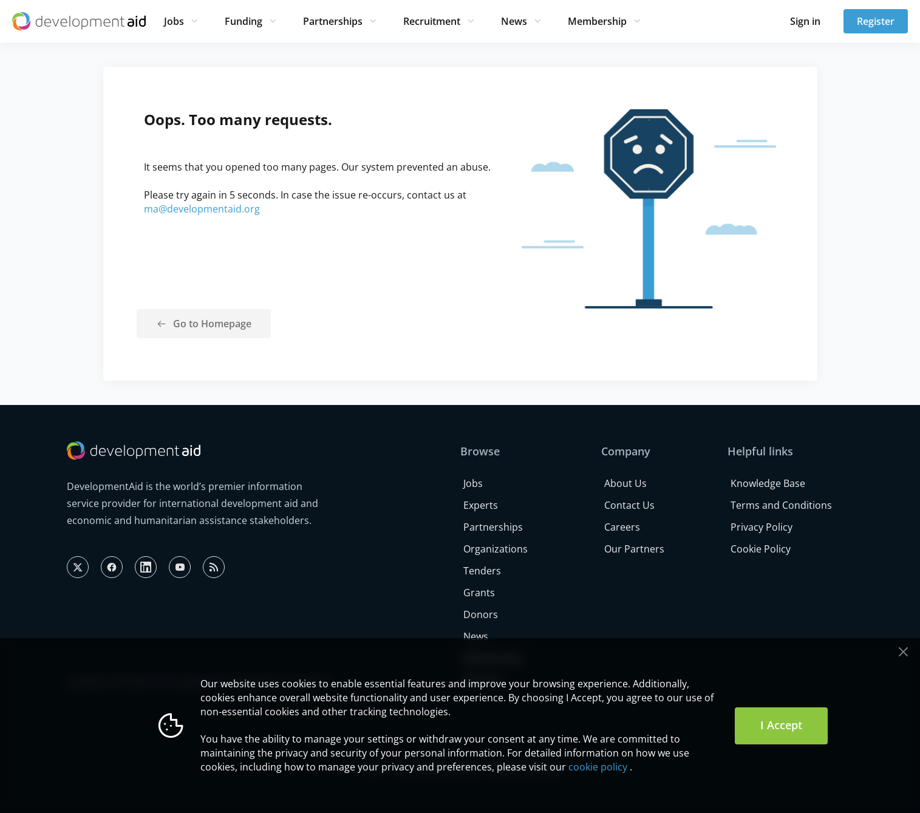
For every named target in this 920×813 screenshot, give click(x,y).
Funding (243, 21)
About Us (625, 483)
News (514, 21)
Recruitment (431, 21)
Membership (597, 21)
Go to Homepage (212, 323)
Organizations (495, 549)
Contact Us (629, 505)
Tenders (482, 570)
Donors (480, 614)
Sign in (805, 21)
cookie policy (597, 767)
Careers (622, 527)
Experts (480, 505)
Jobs (174, 21)
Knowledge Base (768, 483)
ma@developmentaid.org (202, 209)
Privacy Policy (761, 527)
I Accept (781, 725)
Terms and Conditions (781, 505)
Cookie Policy (761, 549)
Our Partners (634, 549)
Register (875, 21)
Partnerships (333, 21)
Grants (479, 592)
